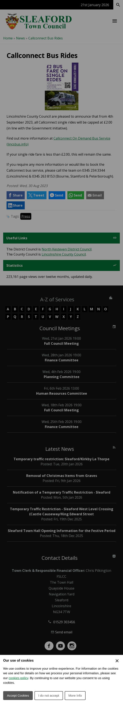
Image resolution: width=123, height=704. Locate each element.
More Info (75, 695)
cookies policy (18, 678)
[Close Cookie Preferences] (117, 660)
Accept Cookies (18, 695)
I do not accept (48, 695)
